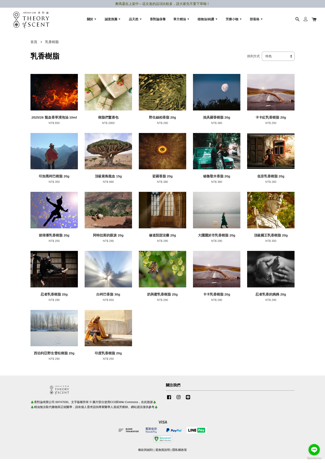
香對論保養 (158, 20)
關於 (92, 20)
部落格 (256, 20)
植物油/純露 (207, 20)
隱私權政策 (179, 454)
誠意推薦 (113, 20)
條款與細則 (145, 454)
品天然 (135, 20)
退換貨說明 (162, 454)
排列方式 (253, 60)
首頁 (33, 46)
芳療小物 (234, 20)
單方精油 (181, 20)
